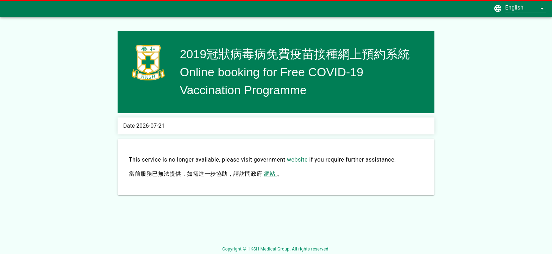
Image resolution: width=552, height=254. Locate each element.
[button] (525, 7)
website (298, 159)
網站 (270, 173)
